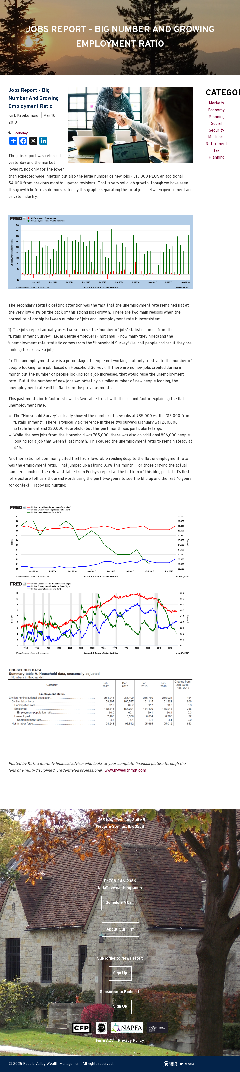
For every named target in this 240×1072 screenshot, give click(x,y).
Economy (20, 133)
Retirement (216, 144)
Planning (216, 117)
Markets (216, 103)
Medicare (216, 137)
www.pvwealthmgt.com (125, 770)
